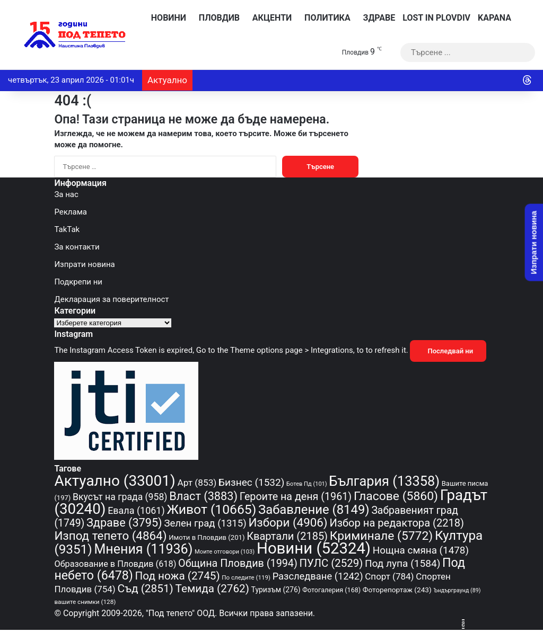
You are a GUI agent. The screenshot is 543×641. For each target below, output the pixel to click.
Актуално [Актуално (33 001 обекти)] (114, 480)
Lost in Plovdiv (436, 18)
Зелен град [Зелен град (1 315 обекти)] (205, 523)
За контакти (76, 247)
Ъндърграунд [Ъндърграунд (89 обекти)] (456, 590)
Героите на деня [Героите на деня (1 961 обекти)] (296, 497)
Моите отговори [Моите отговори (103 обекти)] (225, 551)
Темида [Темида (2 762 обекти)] (212, 588)
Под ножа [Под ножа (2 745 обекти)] (177, 575)
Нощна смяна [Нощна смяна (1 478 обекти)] (421, 550)
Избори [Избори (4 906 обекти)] (287, 522)
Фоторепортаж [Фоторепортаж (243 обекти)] (397, 589)
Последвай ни (448, 351)
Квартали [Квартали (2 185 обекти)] (287, 536)
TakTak (67, 229)
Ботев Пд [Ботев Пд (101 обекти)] (306, 483)
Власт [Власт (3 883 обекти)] (203, 496)
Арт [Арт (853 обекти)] (196, 482)
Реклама (70, 212)
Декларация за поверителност (111, 299)
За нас (66, 194)
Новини (166, 18)
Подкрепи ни (78, 282)
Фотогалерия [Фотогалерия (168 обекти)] (331, 590)
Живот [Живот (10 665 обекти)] (211, 509)
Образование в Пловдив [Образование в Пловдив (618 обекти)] (115, 564)
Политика (324, 18)
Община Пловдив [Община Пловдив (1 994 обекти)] (237, 563)
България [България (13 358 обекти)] (384, 481)
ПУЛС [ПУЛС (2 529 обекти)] (331, 563)
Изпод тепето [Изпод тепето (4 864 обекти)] (110, 535)
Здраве (377, 18)
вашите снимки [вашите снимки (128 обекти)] (85, 602)
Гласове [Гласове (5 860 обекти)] (396, 496)
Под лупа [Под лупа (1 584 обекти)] (402, 563)
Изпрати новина (84, 264)
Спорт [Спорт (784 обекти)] (389, 576)
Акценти (269, 18)
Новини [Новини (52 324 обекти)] (314, 548)
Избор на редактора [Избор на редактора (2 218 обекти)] (396, 523)
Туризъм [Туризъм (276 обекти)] (276, 589)
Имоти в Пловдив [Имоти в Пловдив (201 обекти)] (206, 537)
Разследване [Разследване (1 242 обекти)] (318, 576)
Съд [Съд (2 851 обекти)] (145, 588)
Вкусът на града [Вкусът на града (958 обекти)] (120, 497)
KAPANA (494, 18)
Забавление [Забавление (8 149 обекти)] (314, 509)
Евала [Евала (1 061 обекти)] (136, 510)
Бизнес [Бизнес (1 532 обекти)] (251, 482)
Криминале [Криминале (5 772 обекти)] (381, 536)
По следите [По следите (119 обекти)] (246, 577)
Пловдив (217, 18)
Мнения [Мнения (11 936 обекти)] (143, 549)
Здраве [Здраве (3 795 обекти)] (124, 522)
